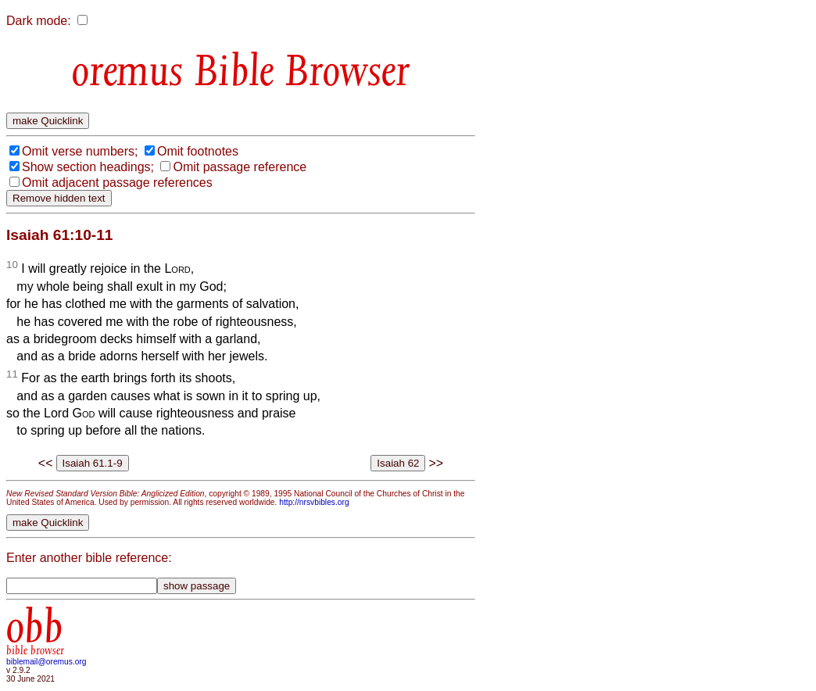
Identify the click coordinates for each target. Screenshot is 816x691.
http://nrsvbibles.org (314, 502)
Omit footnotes (197, 151)
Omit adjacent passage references (117, 182)
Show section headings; (88, 167)
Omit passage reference (239, 167)
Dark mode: (38, 20)
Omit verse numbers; (80, 151)
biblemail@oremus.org (46, 661)
